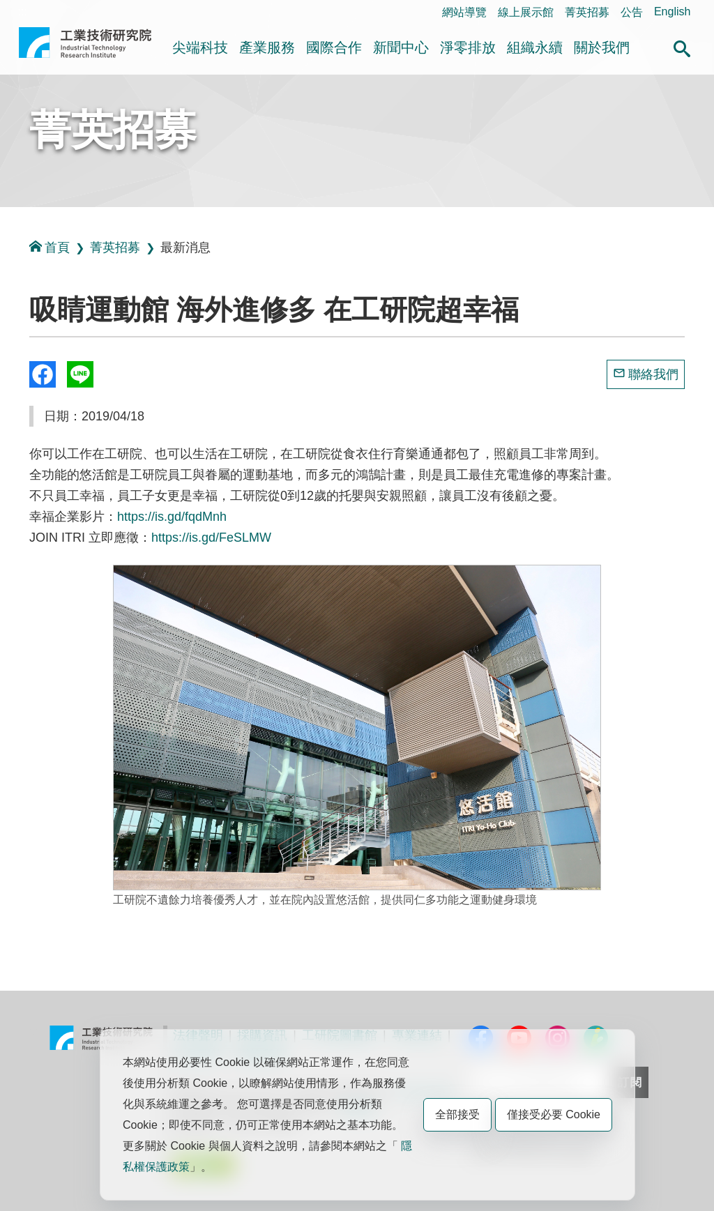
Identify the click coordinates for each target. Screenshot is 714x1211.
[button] (682, 47)
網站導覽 (464, 12)
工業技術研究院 (85, 48)
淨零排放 (468, 47)
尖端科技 (200, 47)
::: (22, 11)
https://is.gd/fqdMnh (172, 517)
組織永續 (535, 47)
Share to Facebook (42, 374)
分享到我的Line (80, 374)
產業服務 (267, 47)
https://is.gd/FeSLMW (211, 537)
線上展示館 (526, 12)
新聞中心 (401, 47)
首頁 (49, 247)
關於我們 (602, 47)
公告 (632, 12)
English (672, 11)
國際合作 (334, 47)
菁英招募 (587, 12)
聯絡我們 (653, 374)
